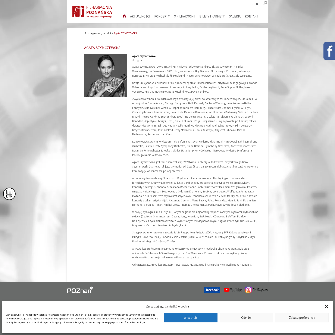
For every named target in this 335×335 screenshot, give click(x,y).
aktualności (140, 16)
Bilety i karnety (212, 16)
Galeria (235, 16)
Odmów (246, 318)
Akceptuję (190, 318)
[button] (326, 306)
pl (252, 4)
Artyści (107, 33)
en (256, 4)
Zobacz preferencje (302, 318)
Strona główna (92, 33)
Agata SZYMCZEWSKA (125, 33)
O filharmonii (184, 16)
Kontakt (251, 16)
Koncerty (162, 16)
